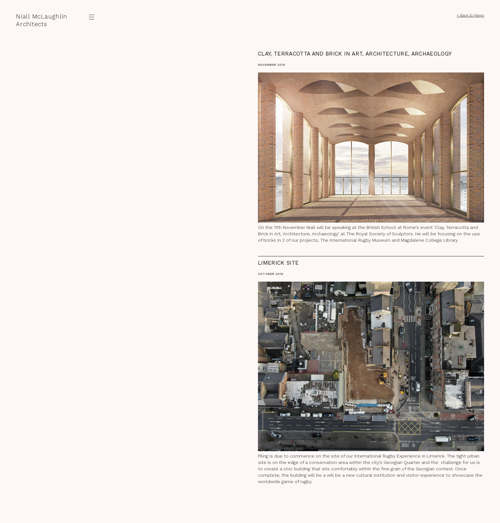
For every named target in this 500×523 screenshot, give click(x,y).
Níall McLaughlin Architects (41, 20)
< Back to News (470, 15)
